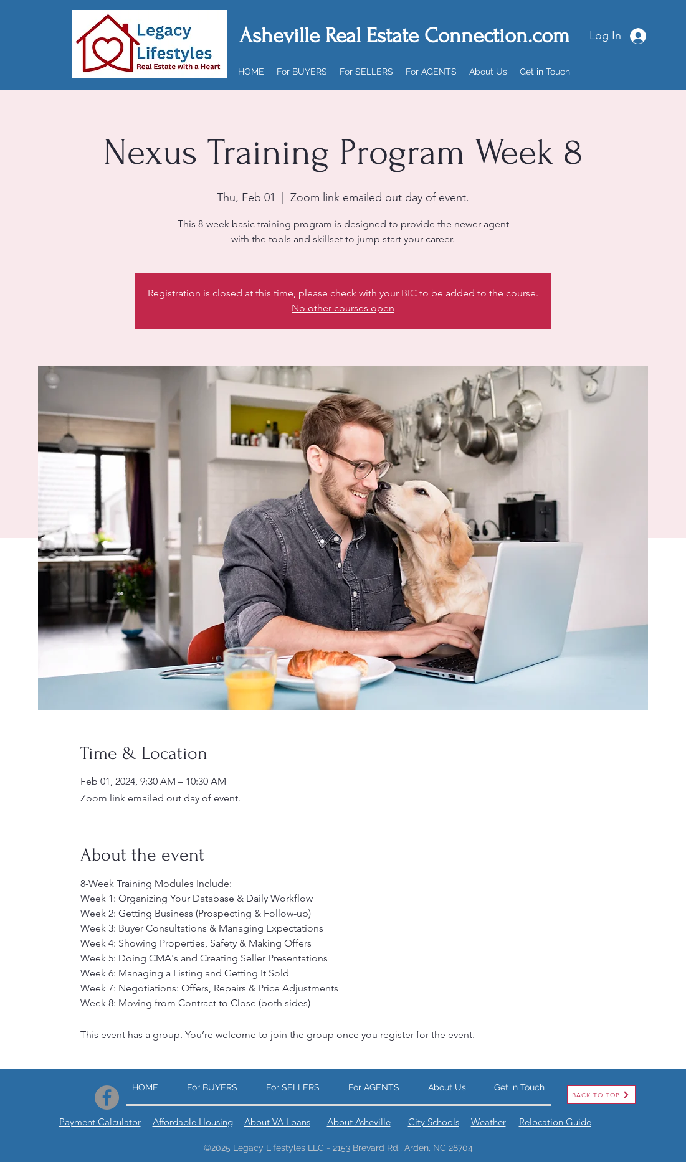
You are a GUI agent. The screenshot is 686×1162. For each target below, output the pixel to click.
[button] (301, 71)
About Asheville (359, 1122)
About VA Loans (277, 1122)
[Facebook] (107, 1097)
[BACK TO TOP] (601, 1094)
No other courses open (343, 308)
